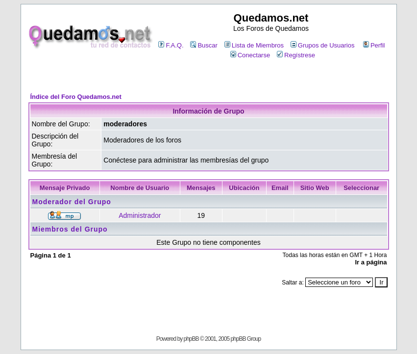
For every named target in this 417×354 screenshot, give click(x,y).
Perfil (374, 45)
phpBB (191, 338)
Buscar (203, 45)
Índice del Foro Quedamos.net (76, 96)
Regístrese (296, 55)
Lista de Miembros (254, 45)
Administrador (140, 215)
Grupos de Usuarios (323, 45)
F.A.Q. (170, 45)
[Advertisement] (208, 76)
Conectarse (250, 55)
